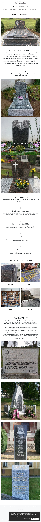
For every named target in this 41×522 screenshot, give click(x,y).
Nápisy (30, 284)
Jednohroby (23, 10)
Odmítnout (27, 518)
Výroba (30, 309)
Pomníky (15, 6)
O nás (5, 506)
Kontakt (34, 506)
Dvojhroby (13, 10)
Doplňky (14, 14)
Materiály (11, 284)
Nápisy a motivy (24, 14)
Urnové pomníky (34, 10)
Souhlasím (35, 518)
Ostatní (27, 506)
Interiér (20, 506)
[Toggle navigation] (3, 2)
